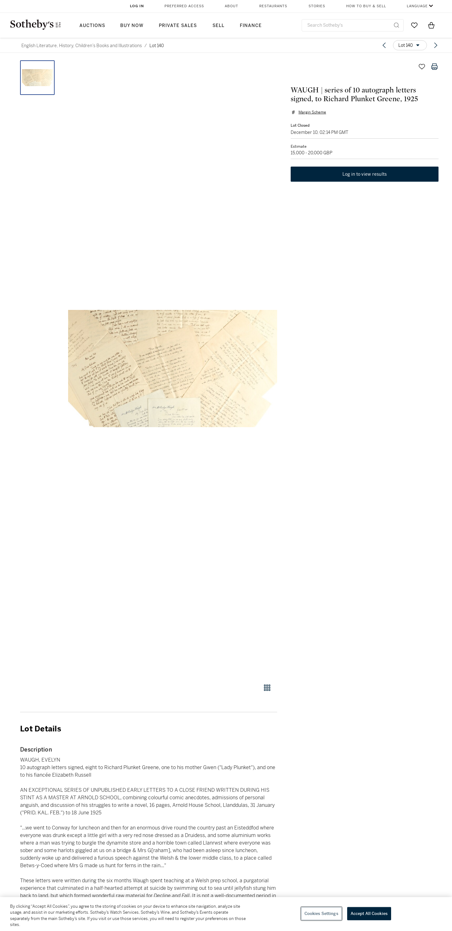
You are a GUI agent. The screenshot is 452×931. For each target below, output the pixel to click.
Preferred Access (184, 6)
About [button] (231, 6)
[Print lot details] (434, 67)
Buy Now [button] (131, 25)
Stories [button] (317, 6)
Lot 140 (156, 45)
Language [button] (417, 6)
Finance (251, 25)
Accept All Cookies (369, 913)
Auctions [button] (92, 25)
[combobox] (353, 25)
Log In (137, 6)
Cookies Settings (321, 913)
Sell (218, 25)
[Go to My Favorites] (414, 25)
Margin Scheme (311, 113)
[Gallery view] (267, 687)
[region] (226, 914)
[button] (172, 368)
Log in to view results (364, 176)
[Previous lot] (384, 45)
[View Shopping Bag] (431, 25)
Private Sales (178, 25)
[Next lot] (435, 45)
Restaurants (273, 6)
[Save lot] (422, 67)
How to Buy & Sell (366, 6)
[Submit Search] (396, 25)
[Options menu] (410, 45)
